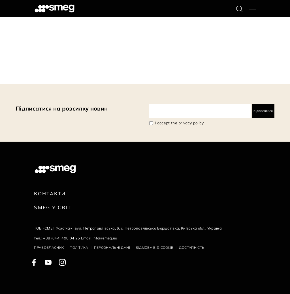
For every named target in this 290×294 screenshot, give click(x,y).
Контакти (50, 193)
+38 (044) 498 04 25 (61, 238)
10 (64, 74)
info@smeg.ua (105, 238)
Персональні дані (112, 247)
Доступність (191, 247)
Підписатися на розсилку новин (62, 108)
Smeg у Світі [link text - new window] (53, 207)
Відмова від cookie (154, 247)
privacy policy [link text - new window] (191, 123)
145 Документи (17, 74)
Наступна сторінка (88, 74)
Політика (79, 247)
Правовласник (49, 247)
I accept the (179, 123)
